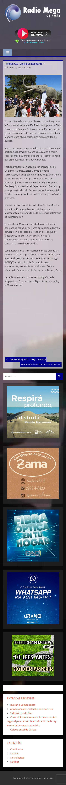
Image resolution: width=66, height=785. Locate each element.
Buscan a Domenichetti (22, 704)
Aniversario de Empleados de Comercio (31, 709)
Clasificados (16, 749)
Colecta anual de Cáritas (23, 729)
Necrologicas (17, 757)
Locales (14, 753)
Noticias (14, 761)
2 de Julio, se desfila (20, 713)
